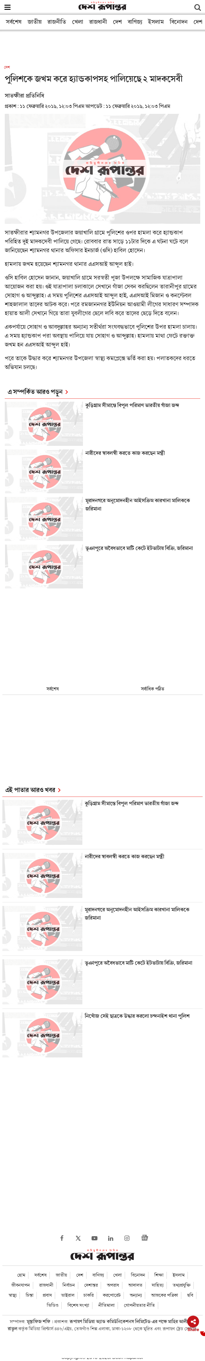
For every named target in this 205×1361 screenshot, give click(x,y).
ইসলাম (156, 22)
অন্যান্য (136, 1295)
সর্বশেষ (14, 22)
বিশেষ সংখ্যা (78, 1305)
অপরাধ (113, 1285)
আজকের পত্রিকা (164, 1295)
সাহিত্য (158, 1285)
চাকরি (89, 1295)
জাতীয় (34, 22)
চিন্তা (29, 1295)
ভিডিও (52, 1305)
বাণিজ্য (135, 22)
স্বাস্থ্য (13, 1295)
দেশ (117, 22)
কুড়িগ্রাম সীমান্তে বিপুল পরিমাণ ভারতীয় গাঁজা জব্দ (132, 405)
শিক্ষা (159, 1275)
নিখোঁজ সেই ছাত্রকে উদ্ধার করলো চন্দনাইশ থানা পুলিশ (138, 1016)
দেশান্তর (91, 1285)
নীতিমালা (106, 1305)
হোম (21, 1275)
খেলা (77, 22)
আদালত (135, 1285)
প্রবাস (47, 1295)
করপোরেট (112, 1295)
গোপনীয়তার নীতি (139, 1305)
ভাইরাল (67, 1295)
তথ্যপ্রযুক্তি (181, 1285)
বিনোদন (179, 22)
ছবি (190, 1295)
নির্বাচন (69, 1285)
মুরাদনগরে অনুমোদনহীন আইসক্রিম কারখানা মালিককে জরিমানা (137, 505)
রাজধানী (98, 22)
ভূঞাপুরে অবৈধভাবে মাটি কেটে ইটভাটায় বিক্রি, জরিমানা (139, 548)
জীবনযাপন (20, 1285)
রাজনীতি (56, 22)
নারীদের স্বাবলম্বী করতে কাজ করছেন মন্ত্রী (125, 453)
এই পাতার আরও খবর (30, 790)
